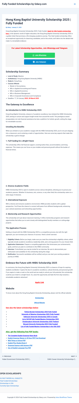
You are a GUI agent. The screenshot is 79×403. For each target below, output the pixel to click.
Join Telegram (39, 62)
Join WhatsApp (39, 55)
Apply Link (39, 282)
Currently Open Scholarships (9, 386)
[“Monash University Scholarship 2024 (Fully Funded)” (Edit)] (40, 324)
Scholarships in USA (6, 383)
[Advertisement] (39, 167)
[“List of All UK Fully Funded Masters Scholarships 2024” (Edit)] (40, 319)
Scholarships (39, 298)
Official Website (39, 303)
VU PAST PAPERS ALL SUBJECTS (11, 378)
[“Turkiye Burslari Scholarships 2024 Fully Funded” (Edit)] (40, 312)
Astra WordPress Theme (64, 397)
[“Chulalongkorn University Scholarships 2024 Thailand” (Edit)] (40, 322)
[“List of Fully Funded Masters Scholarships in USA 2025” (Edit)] (40, 326)
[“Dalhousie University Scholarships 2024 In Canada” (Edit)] (41, 317)
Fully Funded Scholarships (8, 381)
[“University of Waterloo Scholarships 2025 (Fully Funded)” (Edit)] (40, 314)
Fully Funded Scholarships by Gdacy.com (24, 4)
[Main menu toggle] (75, 4)
